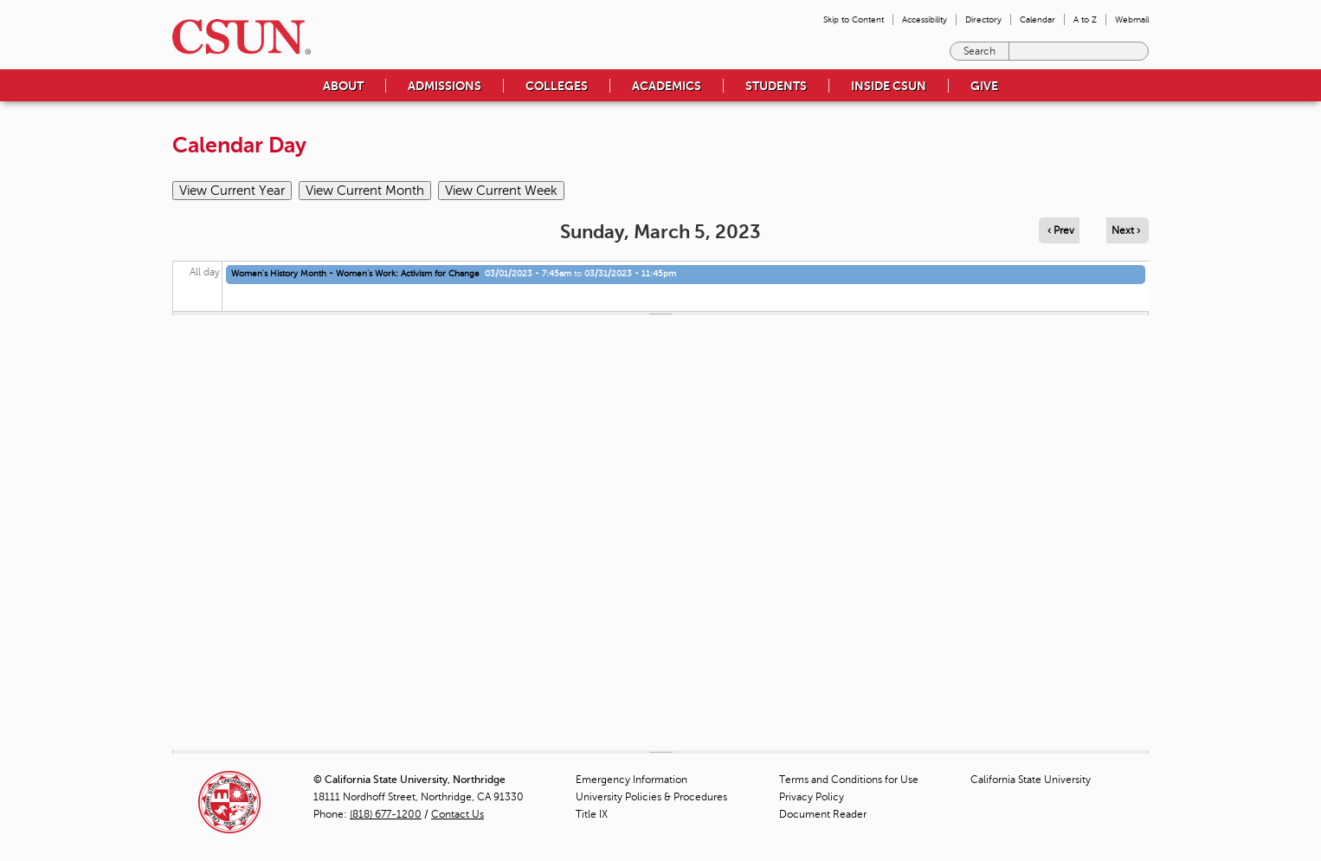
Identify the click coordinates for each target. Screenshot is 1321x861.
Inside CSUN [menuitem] (888, 86)
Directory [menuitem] (983, 19)
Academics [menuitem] (666, 86)
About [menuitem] (343, 86)
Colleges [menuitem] (556, 86)
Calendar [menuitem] (1037, 19)
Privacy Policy (811, 797)
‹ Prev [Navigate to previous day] (1060, 230)
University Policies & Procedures (651, 797)
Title (592, 814)
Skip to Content (853, 19)
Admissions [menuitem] (444, 86)
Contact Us (457, 814)
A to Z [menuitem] (1085, 19)
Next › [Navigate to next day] (1126, 230)
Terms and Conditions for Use (848, 780)
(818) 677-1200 (386, 814)
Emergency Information (631, 780)
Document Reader (823, 814)
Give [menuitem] (984, 86)
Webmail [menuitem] (1132, 19)
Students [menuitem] (776, 86)
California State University (1030, 780)
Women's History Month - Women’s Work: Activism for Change (355, 273)
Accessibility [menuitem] (924, 19)
